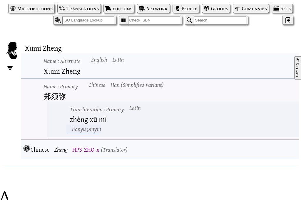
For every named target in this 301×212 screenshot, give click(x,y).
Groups (219, 8)
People (189, 8)
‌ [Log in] (287, 20)
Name (62, 61)
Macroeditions (35, 8)
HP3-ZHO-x (85, 149)
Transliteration (97, 109)
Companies (254, 8)
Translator (114, 149)
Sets (286, 8)
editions (122, 8)
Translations (82, 8)
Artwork (157, 8)
